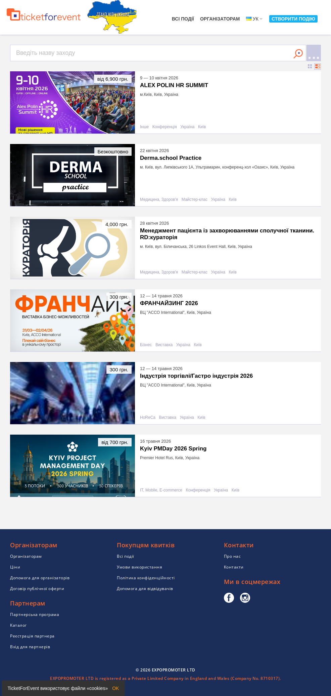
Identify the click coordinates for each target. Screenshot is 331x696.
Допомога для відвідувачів (145, 588)
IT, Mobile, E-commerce (161, 490)
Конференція (164, 127)
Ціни (15, 567)
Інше (144, 127)
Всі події (183, 19)
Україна (187, 127)
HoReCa (147, 417)
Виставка (164, 345)
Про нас (232, 556)
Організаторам (220, 19)
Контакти (234, 567)
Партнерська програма (34, 614)
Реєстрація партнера (32, 636)
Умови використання (139, 567)
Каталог (18, 625)
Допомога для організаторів (39, 578)
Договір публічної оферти (37, 588)
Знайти (298, 54)
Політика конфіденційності (146, 578)
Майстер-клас (194, 199)
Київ (202, 127)
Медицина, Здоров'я (159, 199)
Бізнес (146, 345)
